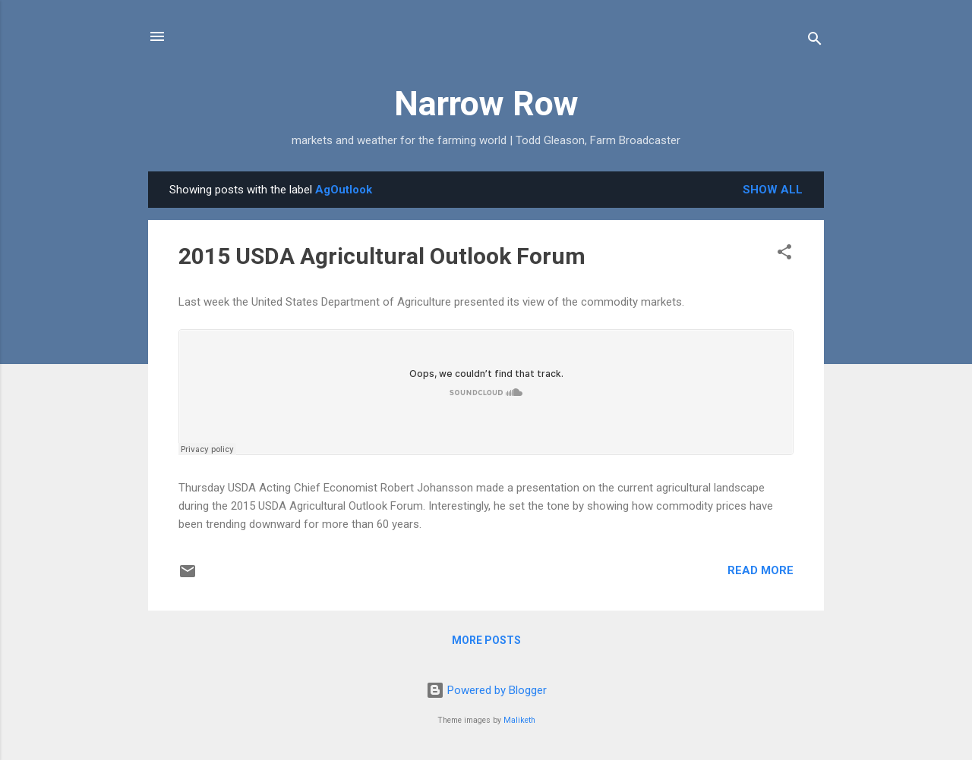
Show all (773, 189)
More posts (486, 640)
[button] (784, 254)
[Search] (815, 41)
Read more (760, 570)
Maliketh (519, 720)
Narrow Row (486, 103)
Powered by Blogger (486, 690)
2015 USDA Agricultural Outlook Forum (381, 256)
